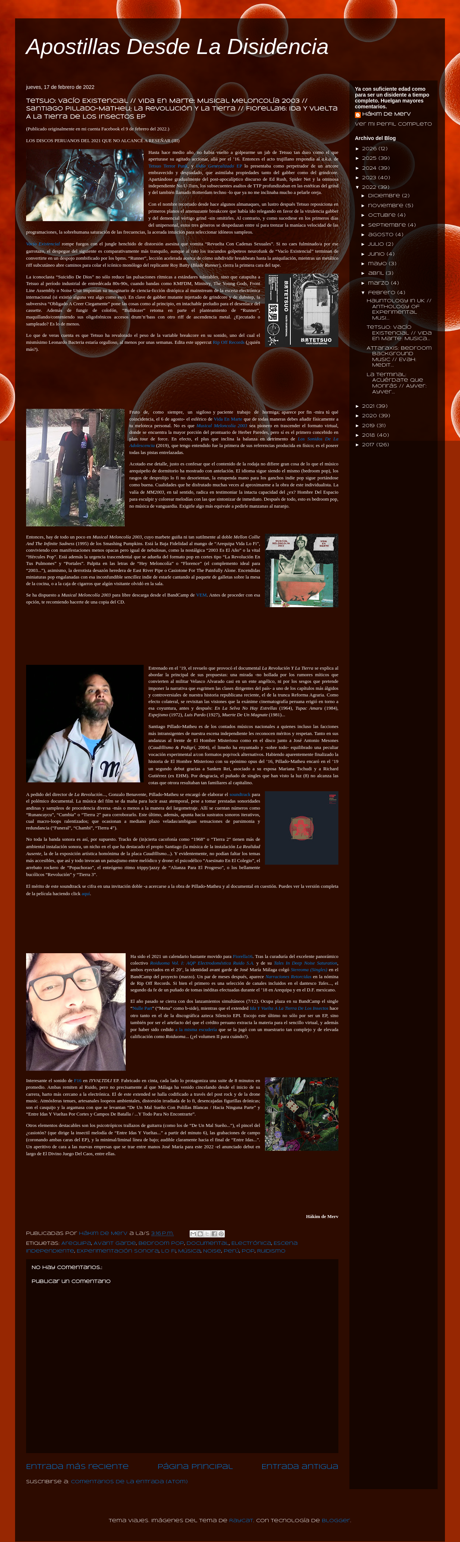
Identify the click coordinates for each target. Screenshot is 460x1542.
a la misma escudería (196, 1029)
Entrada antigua (300, 1467)
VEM (201, 595)
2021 (369, 406)
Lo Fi (168, 1251)
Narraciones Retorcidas (288, 976)
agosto (381, 235)
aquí (86, 893)
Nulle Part (142, 1008)
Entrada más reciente (77, 1467)
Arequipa (76, 1243)
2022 (370, 187)
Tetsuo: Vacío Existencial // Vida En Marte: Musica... (399, 333)
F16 (78, 1080)
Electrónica (251, 1243)
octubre (383, 215)
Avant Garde (115, 1243)
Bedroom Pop (161, 1243)
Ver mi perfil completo (393, 124)
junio (377, 254)
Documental (208, 1243)
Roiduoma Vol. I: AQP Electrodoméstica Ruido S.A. (202, 963)
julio (377, 244)
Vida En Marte (228, 419)
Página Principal (195, 1467)
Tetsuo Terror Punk (168, 166)
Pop (248, 1251)
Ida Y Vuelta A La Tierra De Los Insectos (289, 1008)
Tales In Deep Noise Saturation (305, 963)
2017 (369, 445)
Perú (231, 1251)
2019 (369, 426)
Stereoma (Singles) (309, 969)
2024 (370, 168)
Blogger (336, 1520)
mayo (378, 264)
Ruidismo (271, 1251)
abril (377, 273)
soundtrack (240, 794)
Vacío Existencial (43, 243)
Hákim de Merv (386, 114)
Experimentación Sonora (118, 1251)
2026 (370, 149)
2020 (370, 416)
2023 (370, 178)
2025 (370, 158)
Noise (212, 1251)
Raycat (241, 1520)
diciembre (385, 196)
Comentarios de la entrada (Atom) (129, 1482)
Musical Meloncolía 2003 (222, 425)
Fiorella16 (242, 956)
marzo (379, 283)
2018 (369, 435)
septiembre (388, 225)
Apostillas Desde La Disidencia (177, 46)
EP (219, 166)
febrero (382, 293)
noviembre (386, 205)
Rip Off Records (228, 342)
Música (189, 1251)
